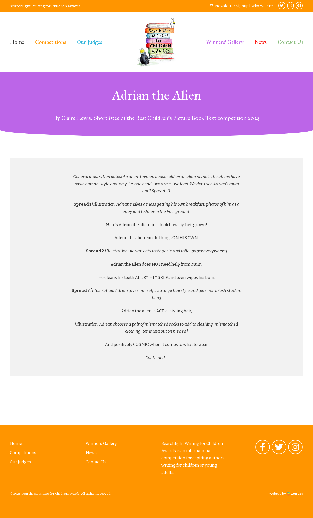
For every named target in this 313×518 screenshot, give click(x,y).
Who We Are (262, 6)
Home (17, 42)
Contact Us (290, 42)
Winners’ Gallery (224, 42)
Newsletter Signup (229, 6)
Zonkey (295, 493)
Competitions (50, 42)
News (260, 42)
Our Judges (89, 42)
